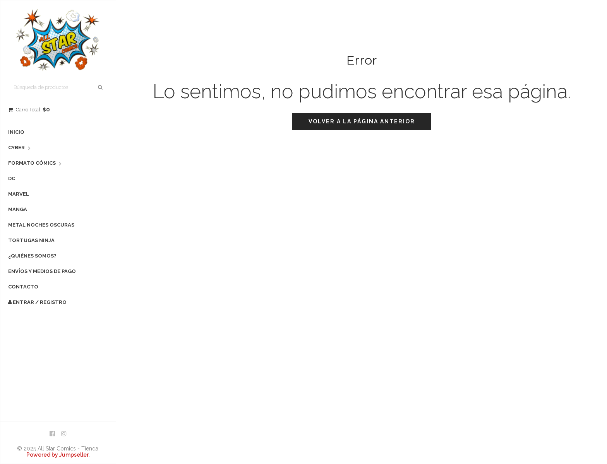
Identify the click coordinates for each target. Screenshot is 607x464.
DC (11, 178)
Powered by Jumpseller (57, 455)
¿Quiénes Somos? (32, 256)
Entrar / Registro (37, 302)
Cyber (16, 147)
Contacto (23, 287)
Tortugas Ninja (31, 240)
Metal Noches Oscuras (41, 225)
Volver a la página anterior (362, 121)
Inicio (16, 132)
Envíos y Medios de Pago (42, 271)
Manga (17, 209)
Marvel (18, 194)
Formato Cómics (32, 163)
